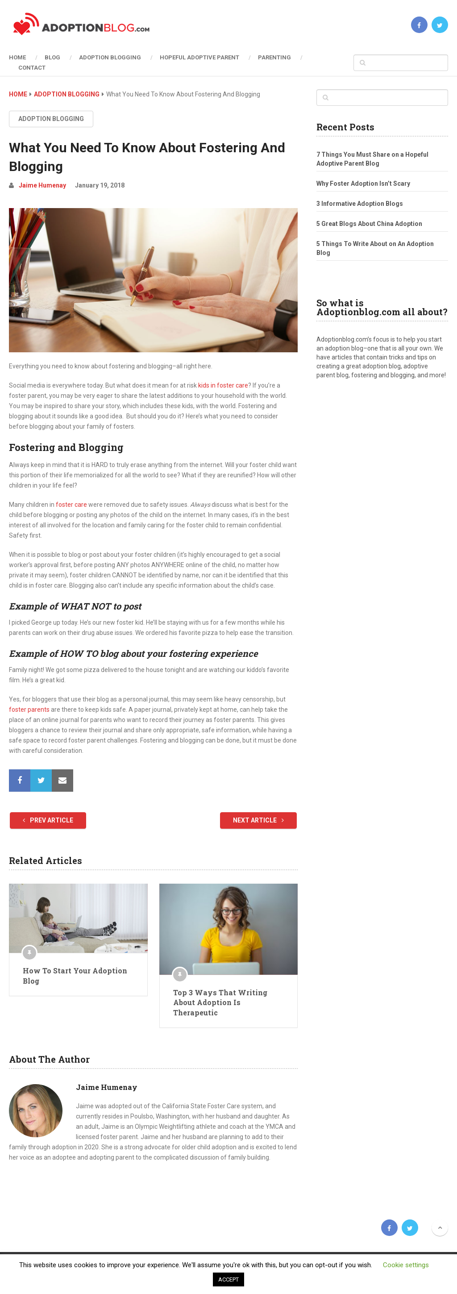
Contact (32, 67)
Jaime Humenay (42, 185)
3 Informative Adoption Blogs (359, 203)
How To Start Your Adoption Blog (75, 975)
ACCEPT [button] (228, 1279)
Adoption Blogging (110, 57)
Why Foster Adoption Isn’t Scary (363, 183)
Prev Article (48, 820)
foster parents (29, 709)
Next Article (258, 820)
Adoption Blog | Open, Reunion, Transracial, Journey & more (75, 1227)
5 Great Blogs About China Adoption (369, 223)
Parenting (274, 57)
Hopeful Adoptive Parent (199, 57)
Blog (52, 57)
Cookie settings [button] (406, 1265)
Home (17, 57)
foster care (70, 504)
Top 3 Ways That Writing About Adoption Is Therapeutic (220, 1002)
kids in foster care (223, 385)
